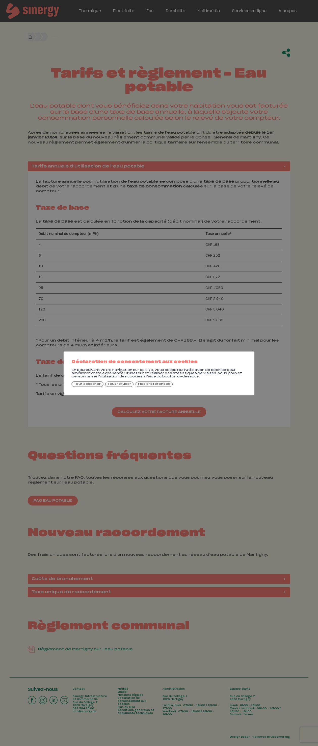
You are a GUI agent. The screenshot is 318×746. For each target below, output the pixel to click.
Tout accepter (87, 384)
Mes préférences (154, 384)
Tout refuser (119, 384)
